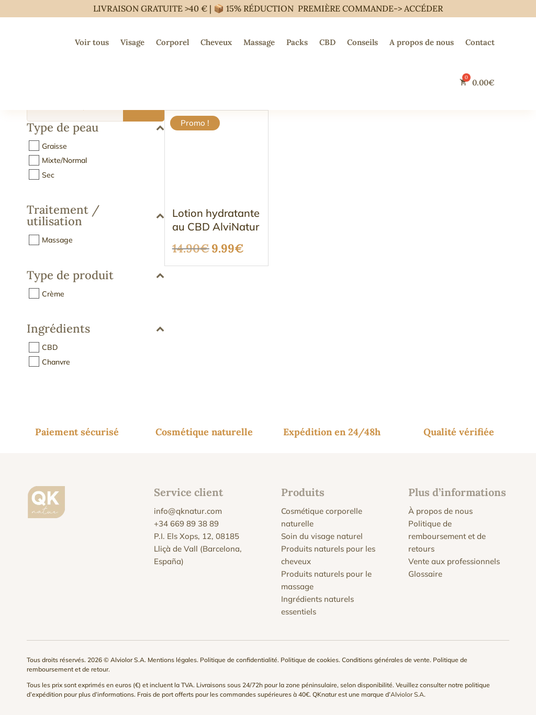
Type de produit (95, 275)
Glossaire (425, 574)
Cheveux (216, 42)
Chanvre (56, 361)
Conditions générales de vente (386, 660)
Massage (259, 42)
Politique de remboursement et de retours (447, 536)
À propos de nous (440, 511)
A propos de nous (421, 42)
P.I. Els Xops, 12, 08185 (196, 536)
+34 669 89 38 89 (186, 524)
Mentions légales (172, 660)
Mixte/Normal (64, 160)
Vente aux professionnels (454, 561)
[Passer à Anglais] (420, 82)
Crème (53, 293)
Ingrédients (95, 329)
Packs (297, 42)
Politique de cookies (310, 660)
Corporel (172, 42)
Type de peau (95, 128)
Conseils (362, 42)
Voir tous (92, 42)
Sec (48, 174)
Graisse (54, 145)
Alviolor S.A (407, 694)
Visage (132, 42)
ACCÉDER (423, 8)
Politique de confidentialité (238, 660)
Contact (480, 42)
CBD (327, 42)
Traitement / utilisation (95, 216)
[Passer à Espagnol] (399, 82)
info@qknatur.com (188, 511)
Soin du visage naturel (322, 536)
